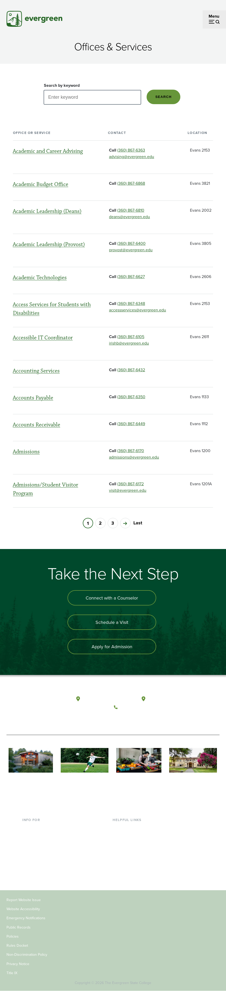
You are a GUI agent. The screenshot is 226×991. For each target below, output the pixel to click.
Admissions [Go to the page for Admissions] (26, 451)
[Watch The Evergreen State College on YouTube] (129, 719)
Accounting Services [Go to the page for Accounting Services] (36, 370)
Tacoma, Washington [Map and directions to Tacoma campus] (168, 699)
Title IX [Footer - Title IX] (11, 972)
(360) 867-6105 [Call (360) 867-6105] (130, 336)
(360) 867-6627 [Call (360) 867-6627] (131, 276)
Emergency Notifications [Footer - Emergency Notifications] (25, 918)
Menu (214, 16)
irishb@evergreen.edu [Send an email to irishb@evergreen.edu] (129, 343)
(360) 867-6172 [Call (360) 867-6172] (130, 484)
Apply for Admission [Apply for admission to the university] (112, 646)
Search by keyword (62, 85)
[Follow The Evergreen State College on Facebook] (119, 719)
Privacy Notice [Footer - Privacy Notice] (17, 963)
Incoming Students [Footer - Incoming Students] (39, 836)
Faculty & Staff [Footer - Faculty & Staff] (35, 853)
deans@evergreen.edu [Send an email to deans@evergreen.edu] (129, 216)
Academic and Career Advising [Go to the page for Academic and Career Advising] (48, 151)
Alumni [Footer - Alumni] (28, 870)
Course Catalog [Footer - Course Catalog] (127, 853)
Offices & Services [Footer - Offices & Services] (129, 844)
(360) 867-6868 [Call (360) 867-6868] (131, 183)
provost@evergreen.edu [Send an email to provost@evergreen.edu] (131, 250)
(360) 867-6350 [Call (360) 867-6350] (131, 397)
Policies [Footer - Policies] (12, 936)
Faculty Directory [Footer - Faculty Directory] (128, 836)
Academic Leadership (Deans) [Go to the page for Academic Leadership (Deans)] (47, 211)
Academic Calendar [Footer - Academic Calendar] (130, 861)
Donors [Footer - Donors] (28, 861)
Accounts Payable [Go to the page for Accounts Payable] (33, 397)
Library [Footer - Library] (119, 828)
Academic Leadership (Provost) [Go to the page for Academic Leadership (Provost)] (49, 244)
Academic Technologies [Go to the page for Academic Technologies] (40, 277)
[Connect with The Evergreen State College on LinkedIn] (151, 719)
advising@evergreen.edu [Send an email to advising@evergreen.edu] (131, 156)
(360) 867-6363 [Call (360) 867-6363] (131, 150)
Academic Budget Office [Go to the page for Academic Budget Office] (40, 184)
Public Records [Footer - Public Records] (18, 927)
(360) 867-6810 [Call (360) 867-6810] (130, 210)
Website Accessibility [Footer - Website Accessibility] (23, 908)
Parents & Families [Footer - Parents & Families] (39, 844)
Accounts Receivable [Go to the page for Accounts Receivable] (36, 424)
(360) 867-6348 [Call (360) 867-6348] (131, 303)
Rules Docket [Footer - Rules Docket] (17, 945)
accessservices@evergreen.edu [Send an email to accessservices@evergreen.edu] (137, 310)
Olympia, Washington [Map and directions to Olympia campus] (103, 699)
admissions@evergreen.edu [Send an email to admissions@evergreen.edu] (134, 457)
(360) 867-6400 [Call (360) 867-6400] (131, 243)
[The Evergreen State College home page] (28, 705)
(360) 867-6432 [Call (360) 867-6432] (131, 370)
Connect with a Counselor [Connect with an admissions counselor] (112, 598)
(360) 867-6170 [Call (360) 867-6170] (130, 450)
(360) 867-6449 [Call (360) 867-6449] (131, 423)
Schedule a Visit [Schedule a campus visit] (111, 622)
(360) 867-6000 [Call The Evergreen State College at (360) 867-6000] (135, 707)
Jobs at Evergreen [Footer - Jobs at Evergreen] (129, 878)
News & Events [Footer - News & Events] (126, 870)
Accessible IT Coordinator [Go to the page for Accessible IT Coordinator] (43, 337)
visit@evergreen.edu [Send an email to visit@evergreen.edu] (127, 490)
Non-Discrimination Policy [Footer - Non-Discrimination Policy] (26, 954)
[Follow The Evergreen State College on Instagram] (140, 719)
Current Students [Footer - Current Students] (37, 828)
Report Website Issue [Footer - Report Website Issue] (23, 899)
